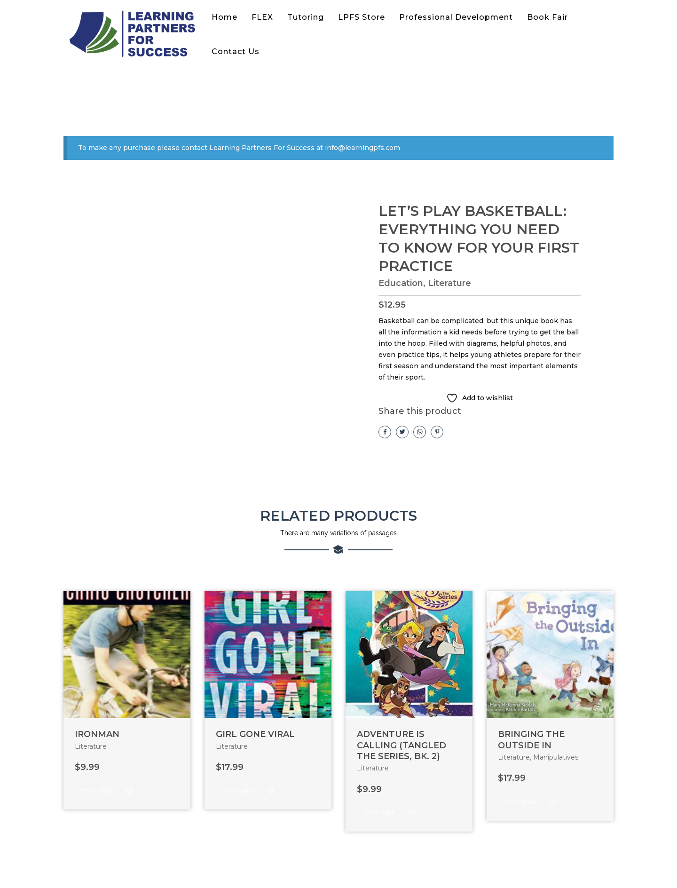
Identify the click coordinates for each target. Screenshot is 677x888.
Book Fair (547, 17)
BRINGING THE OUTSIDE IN (531, 739)
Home (224, 17)
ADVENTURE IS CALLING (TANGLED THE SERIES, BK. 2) (401, 745)
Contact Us (236, 51)
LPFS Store (361, 17)
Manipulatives (555, 757)
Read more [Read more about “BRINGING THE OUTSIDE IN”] (520, 802)
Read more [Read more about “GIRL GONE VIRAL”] (238, 791)
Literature (449, 283)
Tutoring (305, 17)
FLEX (262, 17)
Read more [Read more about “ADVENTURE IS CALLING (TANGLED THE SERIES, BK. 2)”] (379, 813)
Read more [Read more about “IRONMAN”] (97, 791)
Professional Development (456, 17)
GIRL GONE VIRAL (255, 734)
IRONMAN (97, 734)
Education (400, 283)
